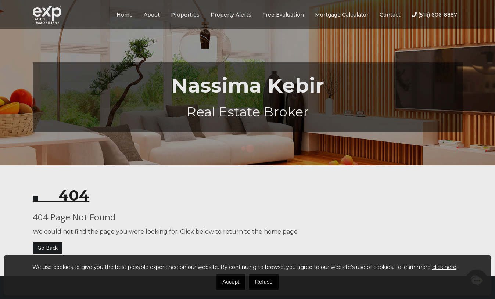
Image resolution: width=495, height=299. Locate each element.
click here (444, 267)
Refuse (264, 281)
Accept (230, 281)
